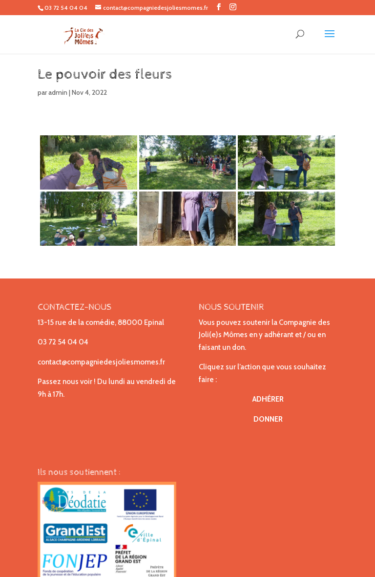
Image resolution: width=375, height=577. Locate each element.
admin (57, 92)
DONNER (268, 419)
